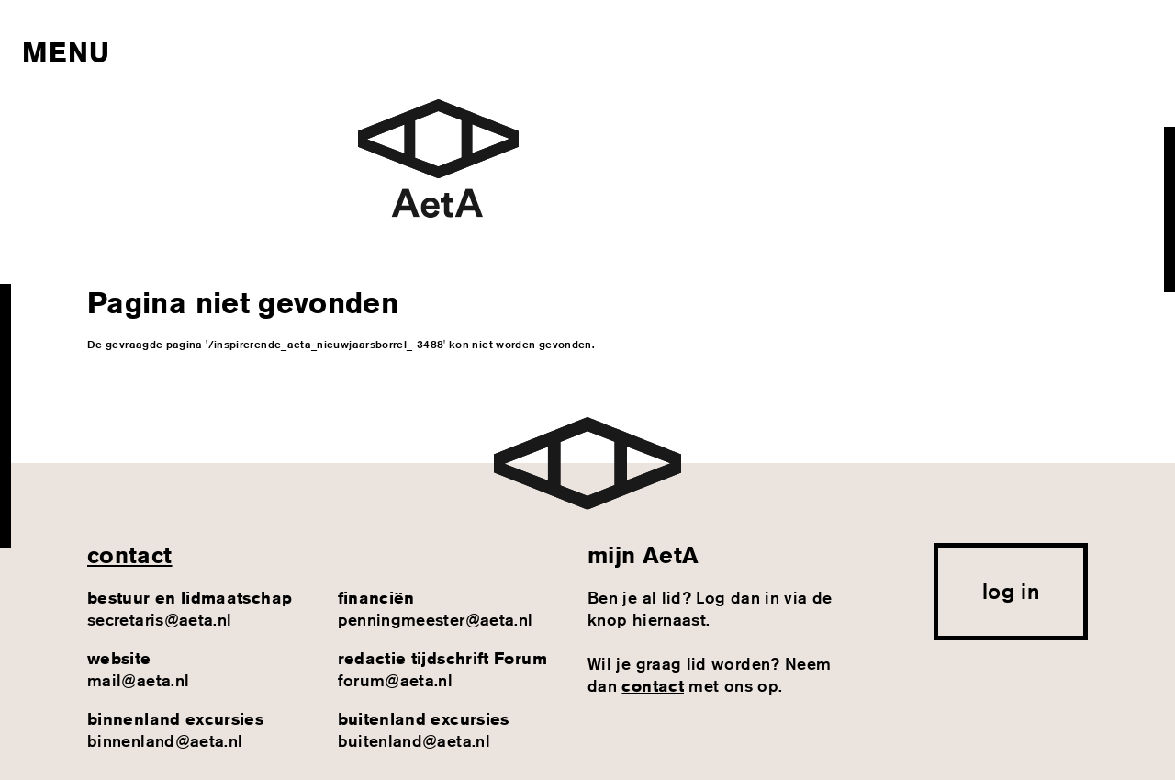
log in (1010, 591)
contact (130, 555)
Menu (65, 52)
